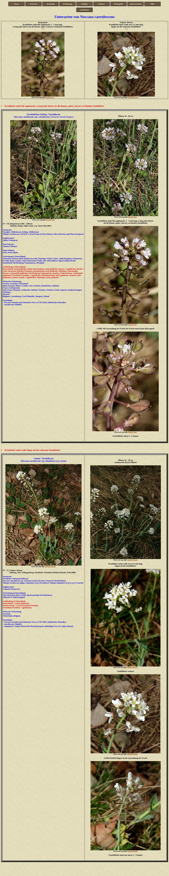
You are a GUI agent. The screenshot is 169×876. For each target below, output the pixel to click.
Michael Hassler (133, 97)
